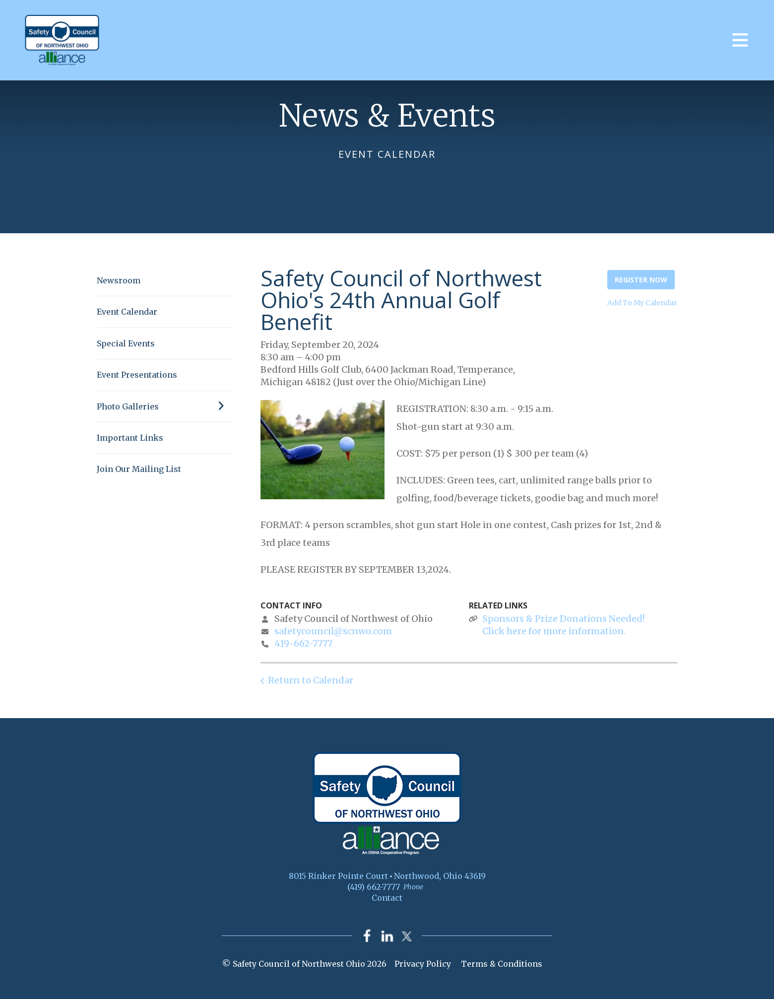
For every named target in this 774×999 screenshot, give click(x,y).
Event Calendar (127, 312)
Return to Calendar (310, 680)
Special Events (126, 343)
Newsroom (118, 280)
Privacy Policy (422, 964)
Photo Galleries (165, 406)
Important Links (130, 438)
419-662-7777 (303, 643)
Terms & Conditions (501, 964)
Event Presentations (137, 375)
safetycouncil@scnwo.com (333, 631)
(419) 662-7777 (373, 887)
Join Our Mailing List (139, 469)
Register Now (641, 279)
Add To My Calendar (642, 302)
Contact (387, 898)
